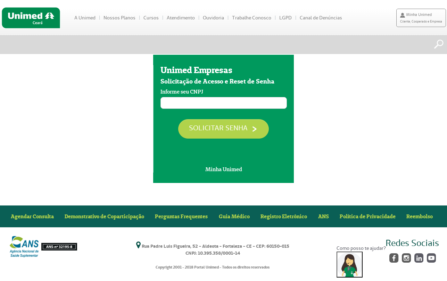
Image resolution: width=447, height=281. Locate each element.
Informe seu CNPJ (181, 91)
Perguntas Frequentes (181, 216)
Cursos (151, 18)
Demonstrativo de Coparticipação (104, 216)
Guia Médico (234, 216)
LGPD (285, 18)
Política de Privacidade (368, 216)
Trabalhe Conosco (251, 18)
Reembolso (419, 216)
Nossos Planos (119, 18)
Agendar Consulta (32, 216)
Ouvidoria (213, 18)
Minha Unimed (223, 169)
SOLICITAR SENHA (223, 128)
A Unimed (85, 18)
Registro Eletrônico (283, 216)
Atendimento (181, 18)
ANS (323, 216)
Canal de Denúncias (321, 18)
